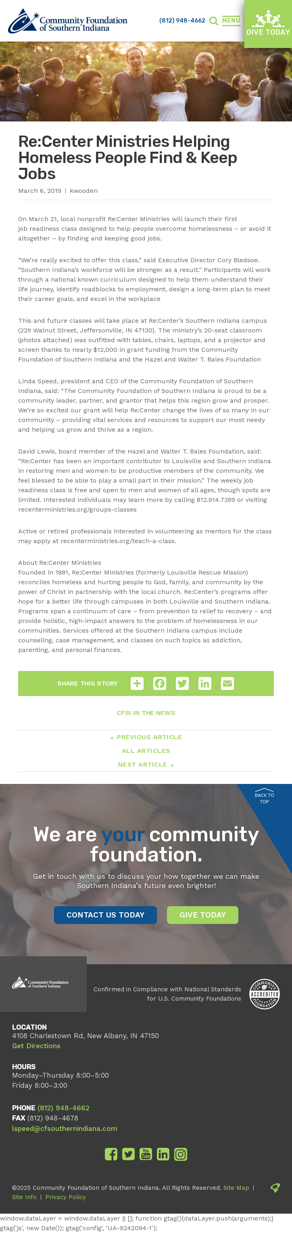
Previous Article (149, 737)
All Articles (146, 750)
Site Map (236, 1187)
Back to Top (264, 796)
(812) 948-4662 (182, 20)
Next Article (142, 764)
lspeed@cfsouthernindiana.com (64, 1128)
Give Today (268, 23)
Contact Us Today (105, 915)
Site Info (24, 1197)
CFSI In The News (146, 713)
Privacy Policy (65, 1197)
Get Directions (36, 1046)
